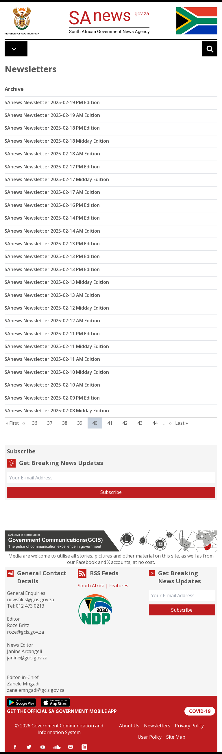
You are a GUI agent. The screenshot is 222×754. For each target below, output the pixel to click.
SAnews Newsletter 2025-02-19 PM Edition (52, 102)
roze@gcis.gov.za (25, 632)
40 (97, 423)
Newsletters (157, 725)
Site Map (175, 737)
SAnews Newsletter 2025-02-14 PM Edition (52, 218)
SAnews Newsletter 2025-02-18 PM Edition (52, 128)
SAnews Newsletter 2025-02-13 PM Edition (52, 243)
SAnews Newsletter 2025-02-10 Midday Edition (57, 372)
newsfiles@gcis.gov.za (30, 599)
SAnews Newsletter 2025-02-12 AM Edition (52, 320)
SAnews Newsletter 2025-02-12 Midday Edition (57, 308)
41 (112, 423)
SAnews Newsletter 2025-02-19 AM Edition (52, 115)
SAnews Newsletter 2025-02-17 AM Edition (52, 192)
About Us (129, 725)
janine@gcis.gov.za (27, 657)
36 (37, 423)
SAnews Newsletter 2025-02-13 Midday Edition (57, 282)
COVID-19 (199, 711)
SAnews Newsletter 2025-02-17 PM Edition (52, 166)
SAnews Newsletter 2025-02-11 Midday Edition (57, 346)
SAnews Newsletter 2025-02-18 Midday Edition (57, 141)
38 (67, 423)
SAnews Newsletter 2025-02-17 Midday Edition (57, 179)
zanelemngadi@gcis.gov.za (35, 690)
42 (127, 423)
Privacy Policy (189, 725)
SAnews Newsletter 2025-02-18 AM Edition (52, 153)
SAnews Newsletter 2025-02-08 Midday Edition (57, 410)
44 (157, 423)
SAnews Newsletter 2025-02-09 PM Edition (52, 398)
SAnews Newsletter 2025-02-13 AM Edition (52, 295)
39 (82, 423)
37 (52, 423)
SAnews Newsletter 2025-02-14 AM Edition (52, 231)
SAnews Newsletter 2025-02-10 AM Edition (52, 385)
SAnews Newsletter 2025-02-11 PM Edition (52, 333)
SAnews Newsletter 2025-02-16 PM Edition (52, 205)
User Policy (150, 737)
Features (118, 585)
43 (142, 423)
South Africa (91, 585)
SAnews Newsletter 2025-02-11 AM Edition (52, 359)
